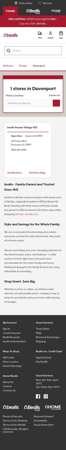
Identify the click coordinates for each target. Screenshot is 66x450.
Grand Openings (12, 365)
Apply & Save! (43, 357)
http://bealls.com (28, 214)
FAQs (38, 333)
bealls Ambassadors (14, 341)
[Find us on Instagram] (46, 396)
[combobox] (33, 50)
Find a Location (14, 95)
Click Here (25, 23)
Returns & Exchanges (47, 337)
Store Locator (10, 361)
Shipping (41, 341)
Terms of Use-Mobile (14, 424)
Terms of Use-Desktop (15, 420)
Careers (7, 386)
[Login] (50, 35)
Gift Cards (8, 357)
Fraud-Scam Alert (44, 424)
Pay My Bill (41, 361)
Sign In (6, 328)
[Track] (39, 35)
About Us (8, 382)
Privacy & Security (12, 416)
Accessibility (40, 420)
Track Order (42, 328)
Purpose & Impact (44, 416)
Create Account (12, 333)
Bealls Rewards (11, 337)
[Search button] (56, 103)
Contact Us (9, 390)
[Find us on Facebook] (38, 396)
